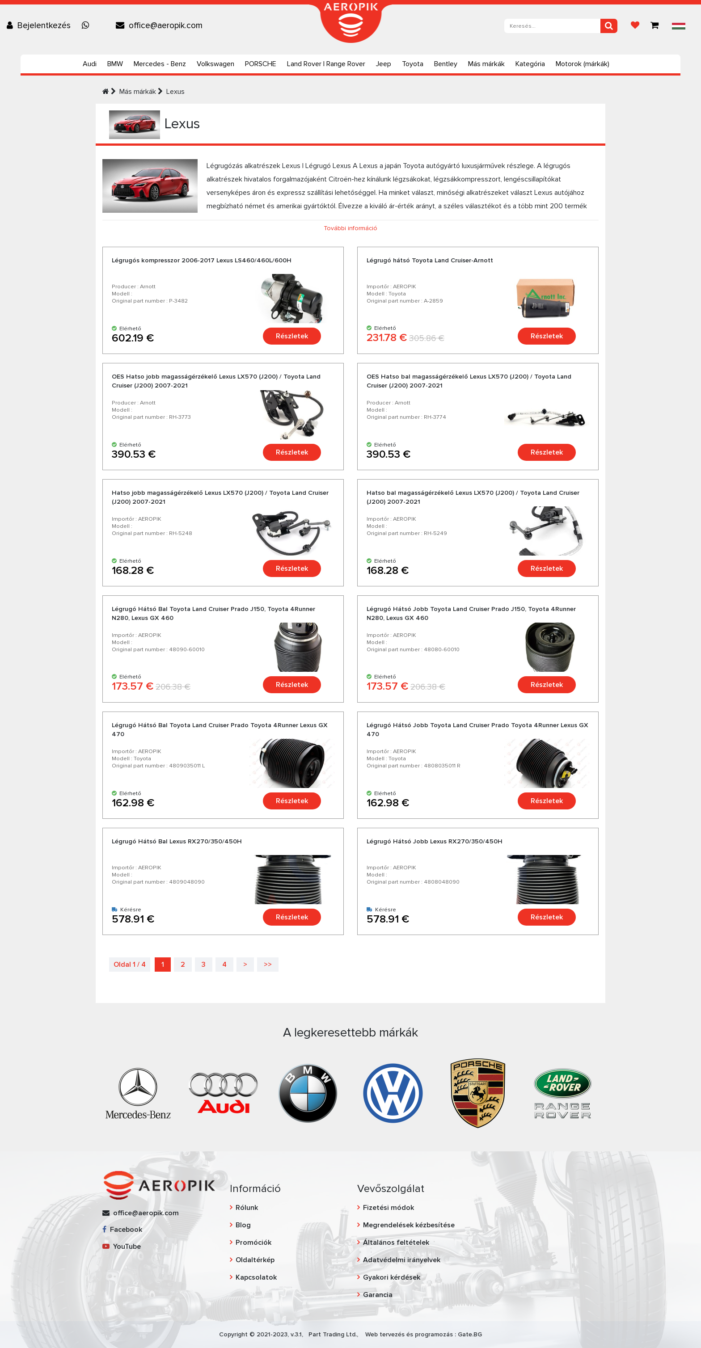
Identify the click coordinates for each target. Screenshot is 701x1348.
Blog (243, 1225)
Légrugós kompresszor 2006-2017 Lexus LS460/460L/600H (201, 260)
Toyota (412, 63)
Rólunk (247, 1207)
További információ (350, 228)
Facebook (122, 1229)
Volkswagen (215, 63)
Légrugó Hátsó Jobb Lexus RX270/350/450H (435, 841)
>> (268, 964)
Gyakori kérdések (391, 1277)
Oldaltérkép (255, 1259)
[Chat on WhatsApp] (87, 25)
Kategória (530, 63)
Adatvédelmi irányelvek (401, 1259)
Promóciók (253, 1242)
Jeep (383, 63)
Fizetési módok (388, 1207)
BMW (115, 63)
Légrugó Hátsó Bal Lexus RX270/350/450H (177, 841)
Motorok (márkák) (582, 63)
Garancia (378, 1294)
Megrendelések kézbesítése (409, 1225)
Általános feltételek (396, 1242)
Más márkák (486, 63)
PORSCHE (260, 63)
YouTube (121, 1246)
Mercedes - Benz (160, 63)
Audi (90, 63)
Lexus (175, 91)
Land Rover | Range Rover (326, 63)
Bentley (445, 63)
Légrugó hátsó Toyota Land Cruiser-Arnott (430, 260)
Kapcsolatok (256, 1277)
